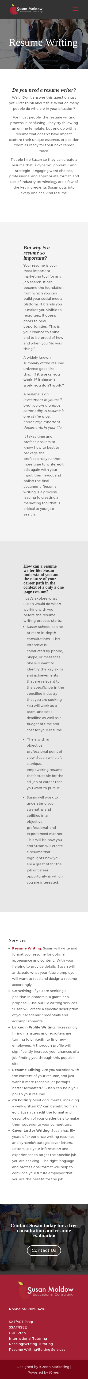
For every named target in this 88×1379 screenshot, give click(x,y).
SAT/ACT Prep (21, 1322)
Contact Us (44, 1250)
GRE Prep (17, 1333)
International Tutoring (28, 1338)
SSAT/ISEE (18, 1327)
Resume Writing (26, 948)
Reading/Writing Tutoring (31, 1344)
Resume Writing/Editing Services (37, 1349)
